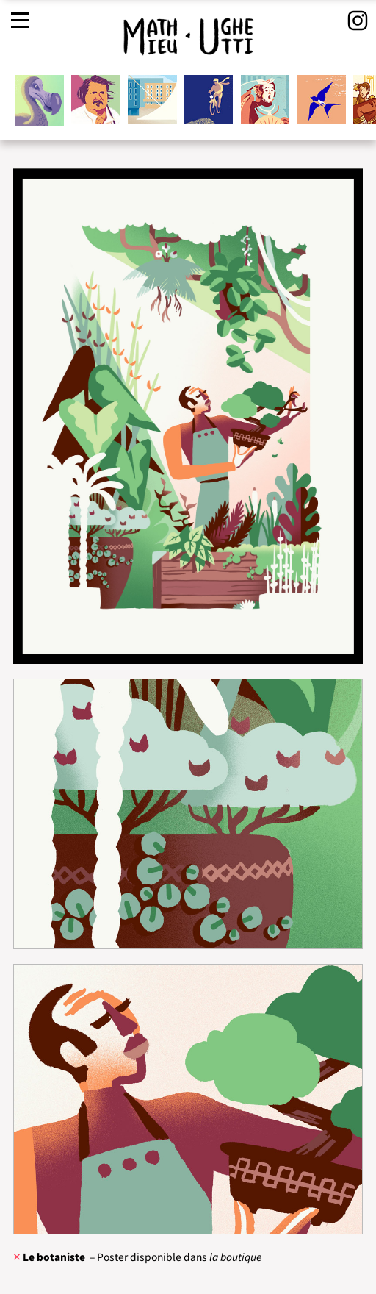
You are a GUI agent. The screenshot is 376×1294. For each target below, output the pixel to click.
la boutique (235, 1257)
